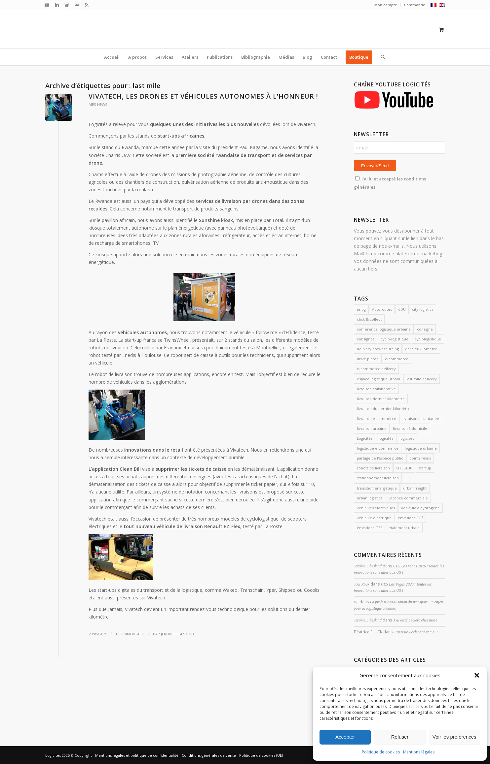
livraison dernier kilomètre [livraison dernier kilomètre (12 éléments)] (381, 398)
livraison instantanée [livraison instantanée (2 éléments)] (420, 418)
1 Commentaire (130, 633)
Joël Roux (361, 584)
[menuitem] (386, 5)
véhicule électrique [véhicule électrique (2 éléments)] (374, 517)
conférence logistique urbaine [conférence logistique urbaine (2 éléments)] (384, 329)
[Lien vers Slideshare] (67, 5)
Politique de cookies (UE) (261, 755)
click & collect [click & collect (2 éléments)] (369, 319)
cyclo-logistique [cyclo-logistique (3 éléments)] (394, 338)
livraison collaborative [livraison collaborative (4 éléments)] (376, 388)
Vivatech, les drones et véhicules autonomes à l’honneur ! (203, 96)
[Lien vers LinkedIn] (57, 5)
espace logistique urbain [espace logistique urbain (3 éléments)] (378, 378)
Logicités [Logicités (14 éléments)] (364, 438)
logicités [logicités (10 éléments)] (386, 438)
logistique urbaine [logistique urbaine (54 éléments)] (421, 448)
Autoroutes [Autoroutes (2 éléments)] (382, 309)
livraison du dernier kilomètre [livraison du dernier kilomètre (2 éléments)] (383, 408)
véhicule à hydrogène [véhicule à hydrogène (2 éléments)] (420, 507)
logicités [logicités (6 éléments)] (406, 438)
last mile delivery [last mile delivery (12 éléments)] (421, 378)
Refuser (400, 737)
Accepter (345, 737)
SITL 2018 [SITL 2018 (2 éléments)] (404, 467)
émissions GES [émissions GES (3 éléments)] (369, 527)
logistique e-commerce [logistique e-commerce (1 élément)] (377, 448)
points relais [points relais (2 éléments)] (420, 458)
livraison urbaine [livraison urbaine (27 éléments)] (372, 428)
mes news (98, 104)
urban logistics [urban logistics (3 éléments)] (369, 497)
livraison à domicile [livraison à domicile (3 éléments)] (410, 428)
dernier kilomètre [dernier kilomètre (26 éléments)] (421, 348)
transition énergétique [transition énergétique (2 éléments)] (377, 488)
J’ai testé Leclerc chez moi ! (415, 620)
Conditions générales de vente (209, 755)
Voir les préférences (454, 737)
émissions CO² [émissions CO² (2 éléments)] (410, 517)
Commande (414, 4)
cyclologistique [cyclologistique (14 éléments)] (428, 338)
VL (356, 602)
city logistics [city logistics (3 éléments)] (422, 309)
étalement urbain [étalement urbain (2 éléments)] (404, 527)
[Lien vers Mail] (77, 5)
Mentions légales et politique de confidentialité (136, 755)
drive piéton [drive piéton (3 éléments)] (368, 358)
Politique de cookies (381, 752)
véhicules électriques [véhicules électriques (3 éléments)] (376, 507)
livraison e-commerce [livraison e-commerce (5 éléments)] (376, 418)
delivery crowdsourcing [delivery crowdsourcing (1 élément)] (378, 348)
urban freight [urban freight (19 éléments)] (415, 488)
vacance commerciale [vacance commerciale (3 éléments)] (408, 497)
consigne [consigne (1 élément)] (425, 329)
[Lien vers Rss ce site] (87, 5)
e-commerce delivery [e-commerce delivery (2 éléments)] (376, 368)
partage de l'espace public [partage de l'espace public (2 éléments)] (380, 458)
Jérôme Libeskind (177, 633)
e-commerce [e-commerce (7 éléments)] (396, 358)
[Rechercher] (380, 57)
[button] (476, 675)
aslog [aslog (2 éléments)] (361, 309)
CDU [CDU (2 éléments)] (402, 309)
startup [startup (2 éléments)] (425, 467)
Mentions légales (418, 752)
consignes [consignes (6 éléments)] (365, 338)
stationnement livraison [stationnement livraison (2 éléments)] (378, 477)
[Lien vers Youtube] (47, 5)
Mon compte (385, 4)
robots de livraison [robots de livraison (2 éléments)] (373, 467)
